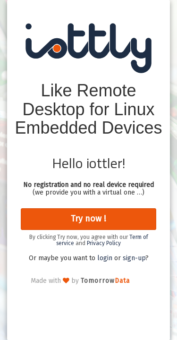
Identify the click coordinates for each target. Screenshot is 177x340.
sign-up (134, 258)
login (104, 258)
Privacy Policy (104, 243)
